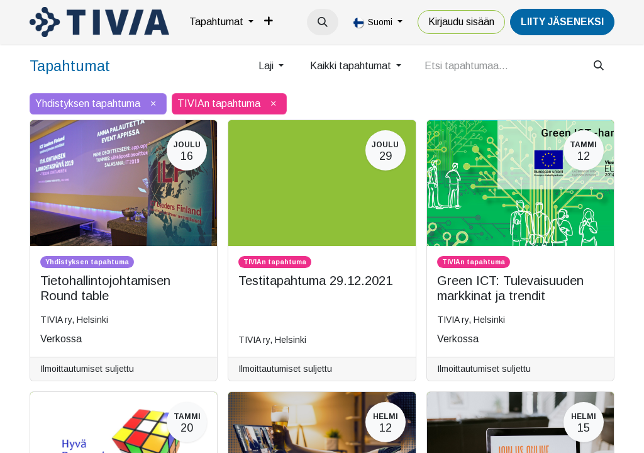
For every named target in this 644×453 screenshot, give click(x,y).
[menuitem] (221, 22)
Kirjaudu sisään (461, 21)
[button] (322, 22)
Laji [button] (267, 65)
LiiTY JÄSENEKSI (562, 21)
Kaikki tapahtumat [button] (352, 65)
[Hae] (598, 66)
